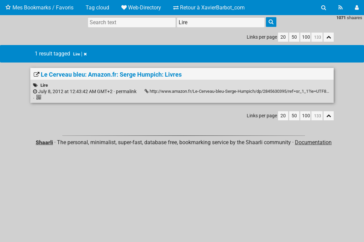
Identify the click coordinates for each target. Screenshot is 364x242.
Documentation (313, 142)
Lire (80, 54)
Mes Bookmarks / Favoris (39, 7)
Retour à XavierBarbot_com (209, 7)
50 (294, 37)
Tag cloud (97, 7)
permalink (84, 91)
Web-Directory (141, 7)
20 (283, 37)
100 (306, 37)
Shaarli (44, 142)
